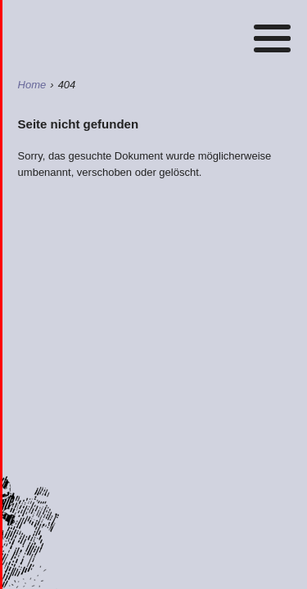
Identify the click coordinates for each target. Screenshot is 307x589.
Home (157, 32)
